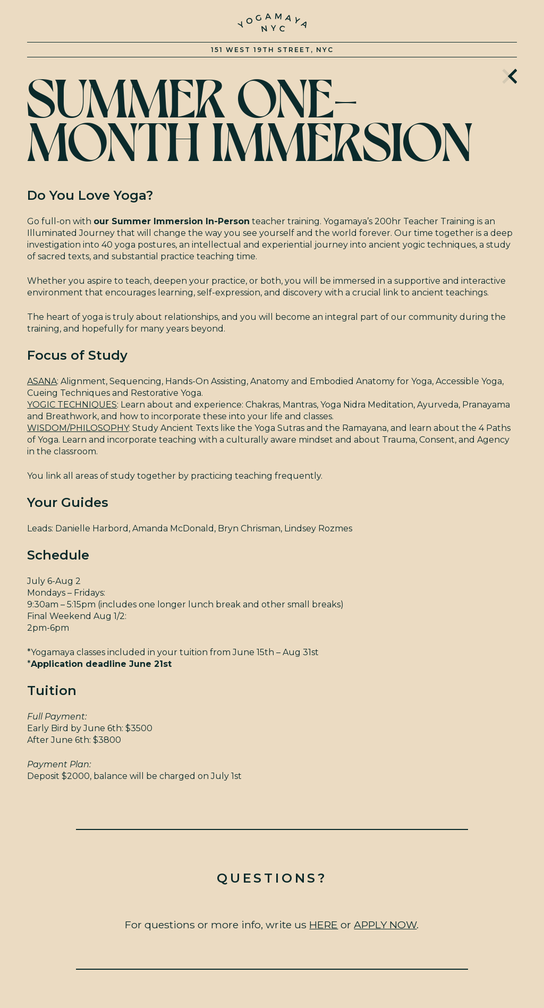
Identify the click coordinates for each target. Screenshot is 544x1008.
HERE (323, 924)
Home (509, 74)
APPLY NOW (385, 924)
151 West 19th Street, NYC (272, 50)
